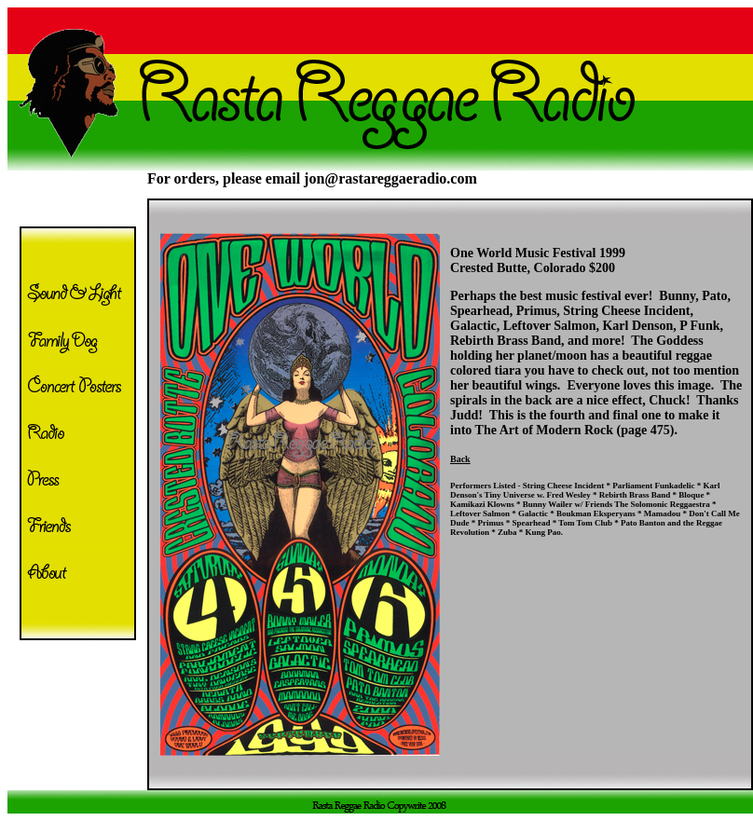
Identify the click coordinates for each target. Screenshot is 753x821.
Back (460, 459)
